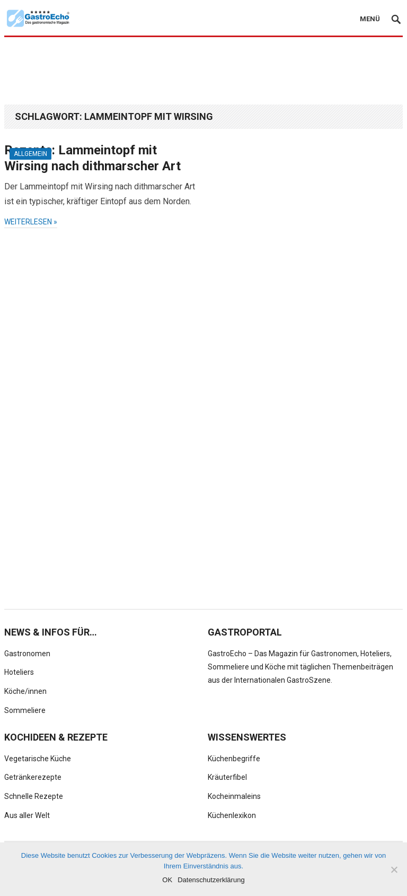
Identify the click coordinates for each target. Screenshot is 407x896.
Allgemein (30, 154)
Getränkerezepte (32, 777)
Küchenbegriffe (234, 758)
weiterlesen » (30, 222)
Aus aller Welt (27, 815)
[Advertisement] (203, 70)
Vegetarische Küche (37, 758)
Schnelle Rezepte (33, 796)
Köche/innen (25, 691)
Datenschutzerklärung (211, 880)
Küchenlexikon (232, 815)
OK (167, 880)
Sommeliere (25, 710)
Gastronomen (27, 653)
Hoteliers (19, 672)
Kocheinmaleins (234, 796)
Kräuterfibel (227, 777)
